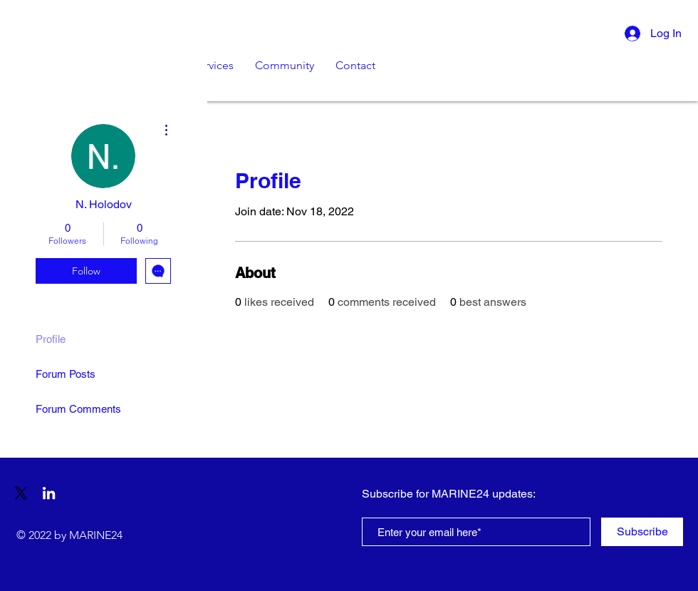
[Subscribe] (642, 532)
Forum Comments (78, 409)
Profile (51, 339)
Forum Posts (65, 374)
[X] (21, 493)
